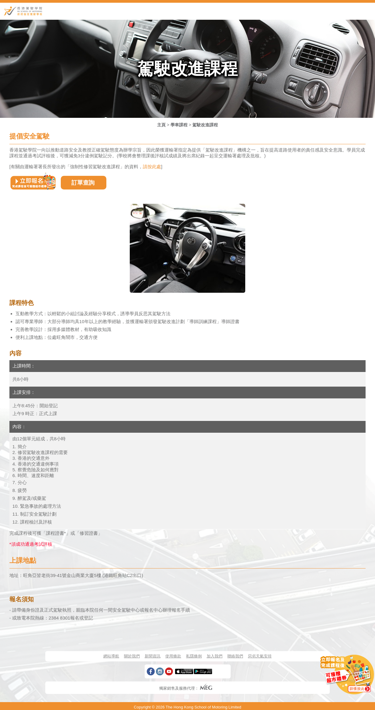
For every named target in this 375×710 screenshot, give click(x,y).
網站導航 (111, 656)
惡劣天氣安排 (260, 656)
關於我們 (132, 656)
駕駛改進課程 (205, 124)
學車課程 (179, 124)
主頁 (161, 124)
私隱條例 (194, 656)
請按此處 (152, 166)
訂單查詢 (83, 182)
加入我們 (214, 656)
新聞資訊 (152, 656)
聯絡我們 (235, 656)
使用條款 (173, 656)
